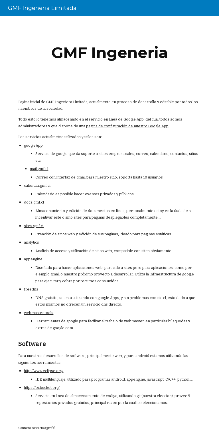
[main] (109, 53)
